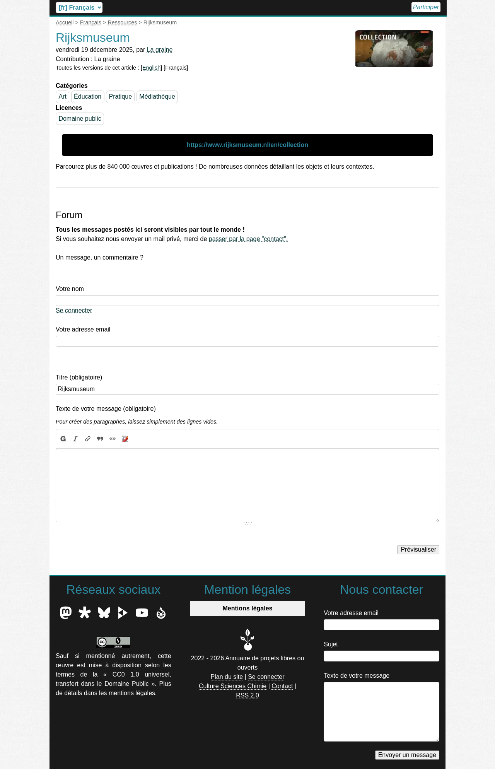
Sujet (331, 644)
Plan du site (227, 676)
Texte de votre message (356, 675)
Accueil (397, 7)
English (151, 68)
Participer (424, 7)
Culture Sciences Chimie (232, 686)
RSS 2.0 (247, 695)
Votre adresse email (83, 329)
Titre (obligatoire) (79, 377)
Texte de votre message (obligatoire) (106, 408)
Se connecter (74, 310)
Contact (282, 686)
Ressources (122, 22)
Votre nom (70, 288)
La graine (160, 49)
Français (90, 22)
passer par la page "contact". (248, 239)
